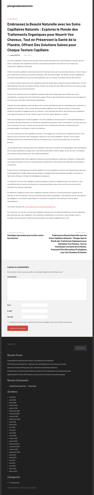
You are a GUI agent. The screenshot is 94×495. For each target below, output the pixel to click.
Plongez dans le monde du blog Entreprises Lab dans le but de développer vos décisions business (39, 371)
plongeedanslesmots (21, 5)
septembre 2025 (14, 419)
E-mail (9, 311)
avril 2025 (12, 433)
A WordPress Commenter (17, 386)
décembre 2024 (14, 444)
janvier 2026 (13, 408)
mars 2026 (12, 402)
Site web (10, 317)
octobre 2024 (13, 449)
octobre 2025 (13, 416)
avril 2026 (12, 400)
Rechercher (11, 344)
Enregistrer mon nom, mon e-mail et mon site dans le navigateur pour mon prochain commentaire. (41, 322)
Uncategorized (12, 19)
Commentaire (12, 277)
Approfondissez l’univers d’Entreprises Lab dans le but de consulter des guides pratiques (36, 374)
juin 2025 (12, 427)
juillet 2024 (13, 457)
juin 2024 (12, 460)
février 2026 (13, 405)
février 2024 (13, 471)
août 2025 (12, 422)
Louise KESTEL (15, 55)
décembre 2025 (14, 411)
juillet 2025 (13, 424)
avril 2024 (12, 466)
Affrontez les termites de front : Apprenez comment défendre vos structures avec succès (36, 364)
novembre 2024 (14, 446)
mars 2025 (12, 435)
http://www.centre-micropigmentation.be (40, 207)
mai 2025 (12, 430)
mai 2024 (12, 463)
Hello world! (32, 386)
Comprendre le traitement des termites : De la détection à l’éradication (30, 360)
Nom (9, 305)
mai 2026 (12, 397)
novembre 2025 (14, 413)
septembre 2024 (14, 452)
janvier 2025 (13, 441)
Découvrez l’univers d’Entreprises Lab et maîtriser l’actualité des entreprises (32, 367)
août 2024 (12, 455)
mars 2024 (12, 468)
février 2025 (13, 438)
